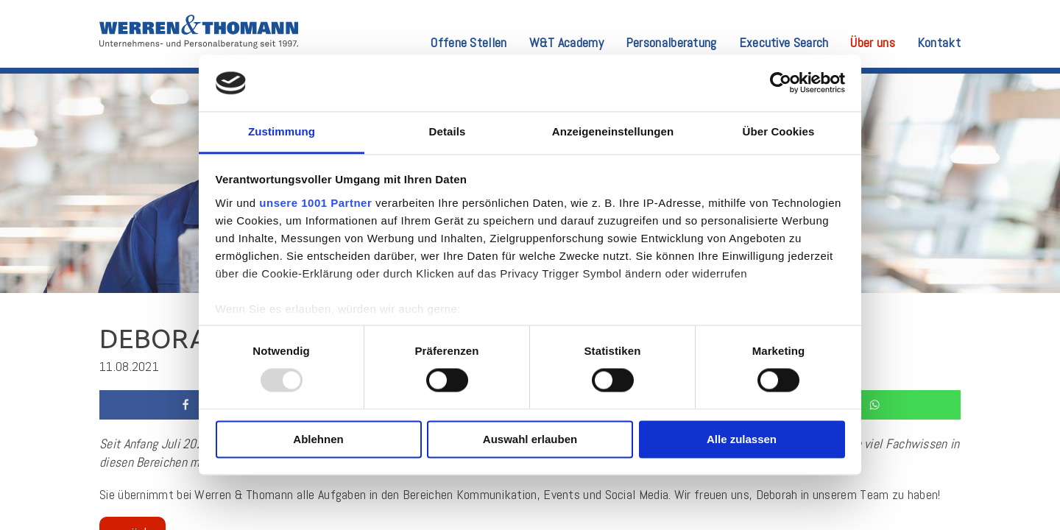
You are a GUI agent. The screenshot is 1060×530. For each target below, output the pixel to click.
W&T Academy (566, 43)
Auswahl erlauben (530, 439)
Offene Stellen (468, 43)
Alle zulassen (742, 439)
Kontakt (939, 43)
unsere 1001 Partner (315, 203)
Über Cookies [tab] (779, 131)
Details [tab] (447, 131)
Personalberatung (671, 43)
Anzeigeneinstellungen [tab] (613, 131)
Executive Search (784, 43)
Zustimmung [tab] (281, 131)
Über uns (872, 43)
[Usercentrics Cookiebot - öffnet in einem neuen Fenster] (780, 83)
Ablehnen (318, 439)
